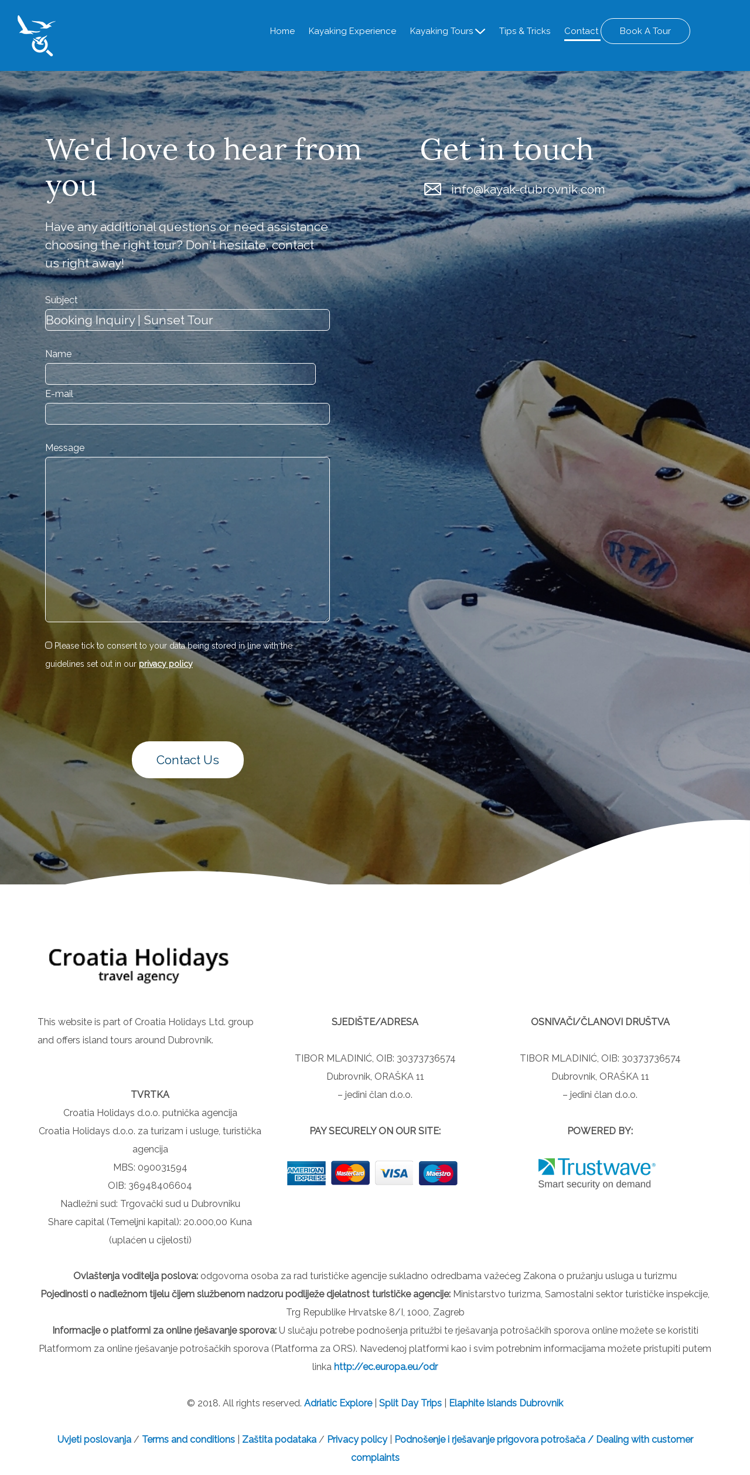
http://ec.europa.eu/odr (386, 1366)
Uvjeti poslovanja (95, 1439)
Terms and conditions (188, 1439)
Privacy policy (357, 1439)
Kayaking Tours (442, 31)
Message (64, 447)
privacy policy (166, 663)
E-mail (59, 393)
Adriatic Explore (338, 1402)
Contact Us (187, 759)
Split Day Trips (410, 1402)
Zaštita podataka (279, 1439)
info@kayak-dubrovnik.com (528, 188)
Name (58, 353)
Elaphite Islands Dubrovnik (506, 1402)
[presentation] (113, 704)
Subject (61, 299)
